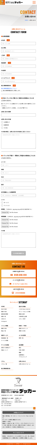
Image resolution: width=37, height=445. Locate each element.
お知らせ (3, 319)
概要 (20, 352)
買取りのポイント (23, 328)
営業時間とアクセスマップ (23, 356)
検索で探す (4, 311)
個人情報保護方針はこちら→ (9, 88)
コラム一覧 (4, 364)
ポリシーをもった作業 (24, 311)
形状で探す (4, 309)
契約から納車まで (5, 347)
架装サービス (4, 335)
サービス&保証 (5, 345)
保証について (4, 350)
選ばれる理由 (22, 306)
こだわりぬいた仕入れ (24, 309)
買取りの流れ (22, 331)
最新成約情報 (4, 314)
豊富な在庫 (22, 314)
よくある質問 (22, 335)
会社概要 (21, 345)
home (3, 306)
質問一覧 (21, 338)
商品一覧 (3, 331)
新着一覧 (3, 316)
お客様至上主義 (23, 316)
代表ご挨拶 (22, 350)
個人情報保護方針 (5, 368)
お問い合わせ (22, 361)
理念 (20, 347)
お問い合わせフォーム (24, 364)
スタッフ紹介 (22, 319)
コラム (3, 361)
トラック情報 (4, 325)
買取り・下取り (23, 325)
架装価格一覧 (4, 338)
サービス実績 (4, 340)
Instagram (4, 321)
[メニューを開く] (34, 2)
